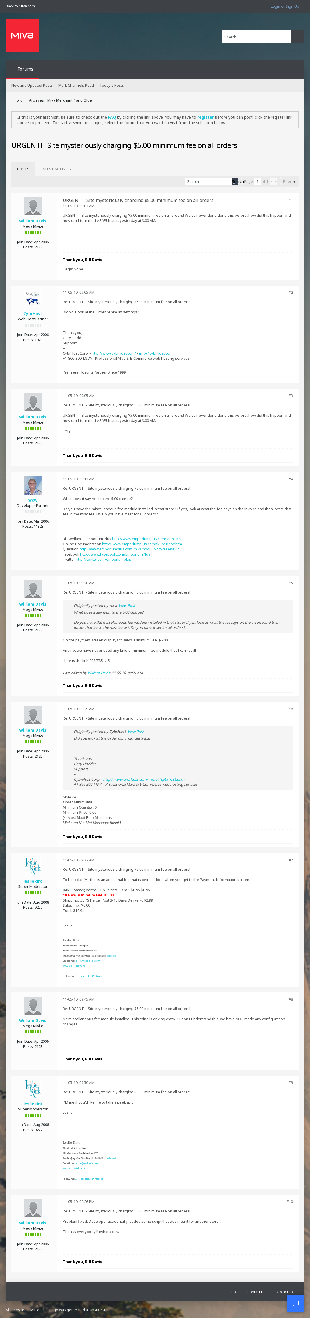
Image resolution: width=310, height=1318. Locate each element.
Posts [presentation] (23, 168)
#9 (291, 1082)
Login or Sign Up (285, 6)
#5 (291, 582)
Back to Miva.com (20, 6)
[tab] (23, 169)
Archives (36, 100)
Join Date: (25, 241)
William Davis (32, 221)
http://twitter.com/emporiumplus (103, 559)
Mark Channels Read (76, 85)
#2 (291, 292)
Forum (20, 100)
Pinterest (97, 976)
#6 (291, 708)
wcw (32, 500)
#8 (291, 999)
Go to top (285, 1291)
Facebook (84, 976)
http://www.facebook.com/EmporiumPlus (115, 554)
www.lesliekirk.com (74, 965)
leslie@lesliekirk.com (87, 960)
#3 (291, 395)
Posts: (28, 247)
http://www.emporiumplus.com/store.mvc (147, 538)
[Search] (256, 36)
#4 (291, 478)
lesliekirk (32, 881)
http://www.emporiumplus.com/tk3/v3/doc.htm (142, 543)
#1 (291, 199)
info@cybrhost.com (156, 353)
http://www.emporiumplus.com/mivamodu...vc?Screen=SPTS (132, 549)
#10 (290, 1201)
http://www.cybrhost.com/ (114, 353)
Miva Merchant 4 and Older (70, 100)
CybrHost (32, 313)
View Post (127, 605)
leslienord (111, 956)
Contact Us (256, 1291)
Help (232, 1291)
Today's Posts (112, 85)
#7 (291, 860)
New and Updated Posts (32, 85)
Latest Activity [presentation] (56, 168)
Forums (25, 69)
